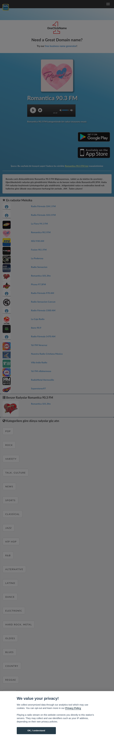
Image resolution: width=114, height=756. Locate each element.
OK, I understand (36, 730)
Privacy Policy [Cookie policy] (73, 708)
